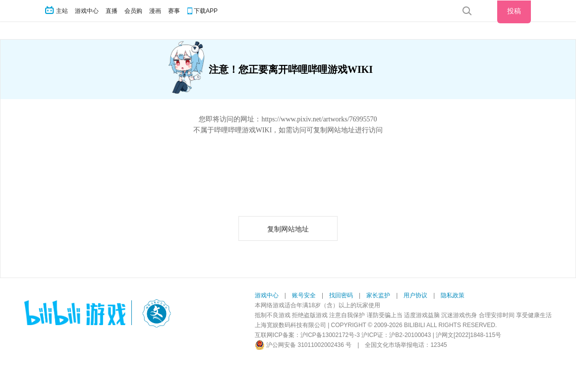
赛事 (174, 10)
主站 (57, 10)
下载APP (206, 10)
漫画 (155, 10)
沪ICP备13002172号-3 (330, 335)
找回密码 (341, 295)
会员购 (133, 10)
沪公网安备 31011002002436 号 (303, 344)
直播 (111, 10)
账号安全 (304, 295)
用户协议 (415, 295)
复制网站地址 (288, 229)
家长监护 (378, 295)
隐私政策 (452, 295)
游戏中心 (87, 10)
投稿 (514, 11)
